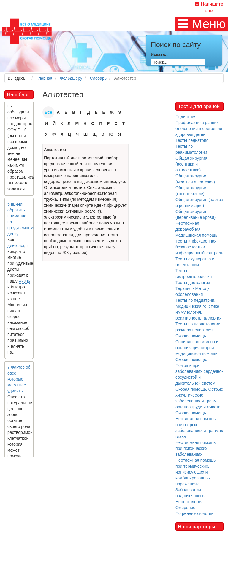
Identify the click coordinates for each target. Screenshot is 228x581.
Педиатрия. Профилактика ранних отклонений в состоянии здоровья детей (198, 125)
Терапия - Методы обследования (192, 291)
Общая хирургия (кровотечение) (191, 190)
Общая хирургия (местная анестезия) (195, 179)
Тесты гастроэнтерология (193, 273)
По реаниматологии (194, 513)
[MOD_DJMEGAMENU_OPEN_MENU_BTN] (201, 24)
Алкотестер (55, 149)
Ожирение (185, 507)
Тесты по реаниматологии (191, 149)
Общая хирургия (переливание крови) (195, 214)
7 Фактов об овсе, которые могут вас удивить (19, 381)
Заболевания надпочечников (190, 492)
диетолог (15, 247)
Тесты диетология (192, 282)
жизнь (24, 283)
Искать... (160, 54)
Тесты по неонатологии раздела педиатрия (197, 327)
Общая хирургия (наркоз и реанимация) (199, 202)
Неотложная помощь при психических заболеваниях (195, 448)
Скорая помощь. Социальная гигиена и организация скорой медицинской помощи (196, 344)
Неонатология (188, 501)
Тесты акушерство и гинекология (194, 261)
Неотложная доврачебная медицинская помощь (196, 229)
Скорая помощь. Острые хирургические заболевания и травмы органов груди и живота (199, 398)
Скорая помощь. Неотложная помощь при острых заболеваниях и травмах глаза (199, 424)
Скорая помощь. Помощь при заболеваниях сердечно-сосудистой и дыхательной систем (199, 371)
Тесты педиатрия (191, 140)
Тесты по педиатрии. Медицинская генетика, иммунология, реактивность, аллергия (198, 309)
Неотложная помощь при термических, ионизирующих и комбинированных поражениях (195, 472)
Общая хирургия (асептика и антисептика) (191, 164)
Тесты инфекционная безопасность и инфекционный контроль (199, 247)
